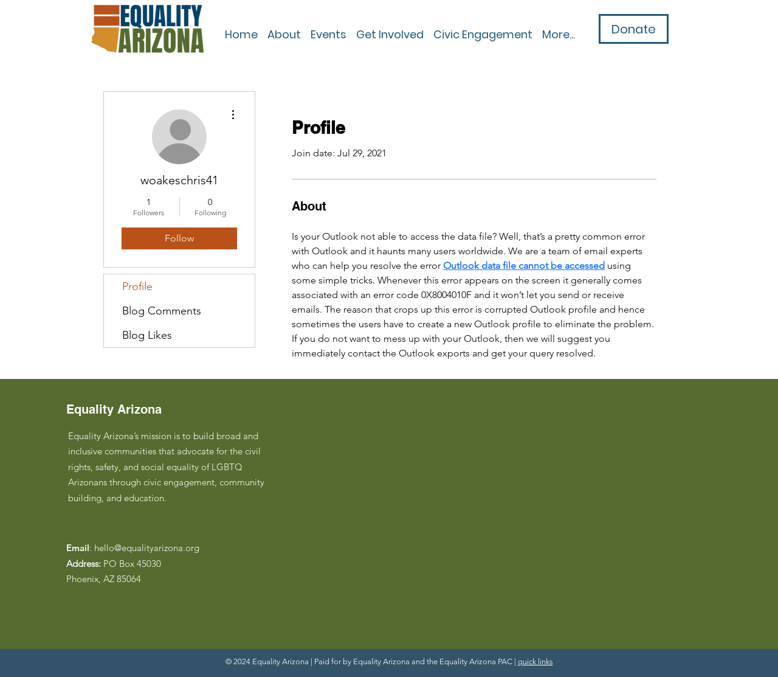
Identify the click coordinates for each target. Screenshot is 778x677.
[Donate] (634, 29)
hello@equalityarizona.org (146, 548)
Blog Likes (147, 335)
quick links (535, 661)
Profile (137, 286)
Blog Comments (161, 311)
